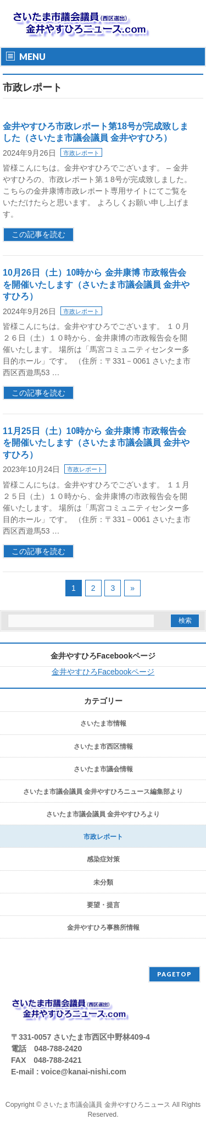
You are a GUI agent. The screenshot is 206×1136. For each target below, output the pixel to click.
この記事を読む (38, 234)
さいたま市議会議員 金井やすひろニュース (106, 1104)
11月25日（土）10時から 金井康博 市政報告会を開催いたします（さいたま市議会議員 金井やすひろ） (96, 442)
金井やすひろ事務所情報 (103, 927)
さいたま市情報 (103, 723)
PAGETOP (174, 974)
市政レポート (81, 153)
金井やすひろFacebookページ (103, 655)
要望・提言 (103, 905)
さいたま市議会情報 (103, 769)
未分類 (103, 882)
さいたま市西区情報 (103, 746)
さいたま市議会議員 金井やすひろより (103, 814)
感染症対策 (103, 859)
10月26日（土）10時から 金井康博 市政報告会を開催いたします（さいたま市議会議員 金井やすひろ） (96, 284)
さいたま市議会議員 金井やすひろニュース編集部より (103, 791)
